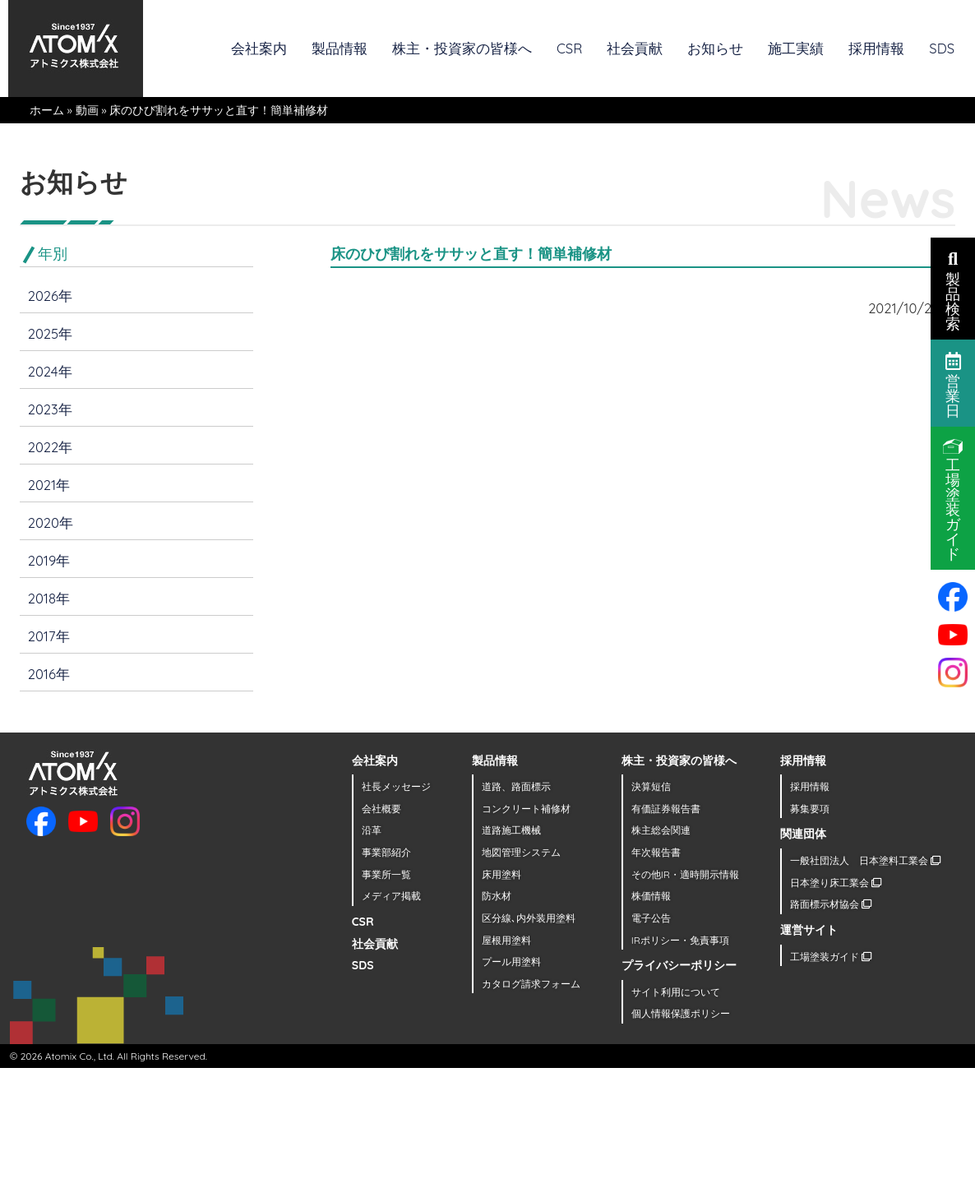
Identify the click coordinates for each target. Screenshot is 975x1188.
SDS (941, 48)
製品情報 (339, 48)
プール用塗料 (511, 961)
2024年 (50, 371)
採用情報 (876, 48)
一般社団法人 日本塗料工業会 (865, 860)
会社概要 (381, 808)
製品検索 (952, 289)
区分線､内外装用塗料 (528, 918)
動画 (87, 110)
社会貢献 (635, 48)
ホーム (47, 110)
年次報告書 (656, 852)
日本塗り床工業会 (835, 882)
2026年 (50, 295)
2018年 (49, 598)
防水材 (496, 896)
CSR (569, 48)
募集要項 (809, 808)
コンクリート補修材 (526, 808)
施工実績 (796, 48)
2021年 (49, 484)
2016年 (49, 673)
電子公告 (651, 918)
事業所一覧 (386, 874)
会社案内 (259, 48)
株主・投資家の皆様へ (462, 48)
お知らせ (715, 48)
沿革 (371, 830)
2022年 (50, 446)
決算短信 (651, 786)
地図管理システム (521, 852)
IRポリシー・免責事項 (680, 940)
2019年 (49, 560)
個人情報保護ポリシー (680, 1013)
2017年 (49, 636)
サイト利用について (675, 992)
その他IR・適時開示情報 (685, 874)
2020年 (50, 522)
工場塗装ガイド (830, 956)
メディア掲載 (391, 896)
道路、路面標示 (516, 786)
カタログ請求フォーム (531, 984)
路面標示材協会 (830, 904)
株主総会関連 (661, 830)
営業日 (953, 384)
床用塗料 (501, 874)
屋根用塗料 (506, 940)
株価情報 (651, 896)
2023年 (50, 409)
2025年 (50, 333)
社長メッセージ (396, 786)
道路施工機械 (511, 830)
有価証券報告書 (665, 808)
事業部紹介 (386, 852)
